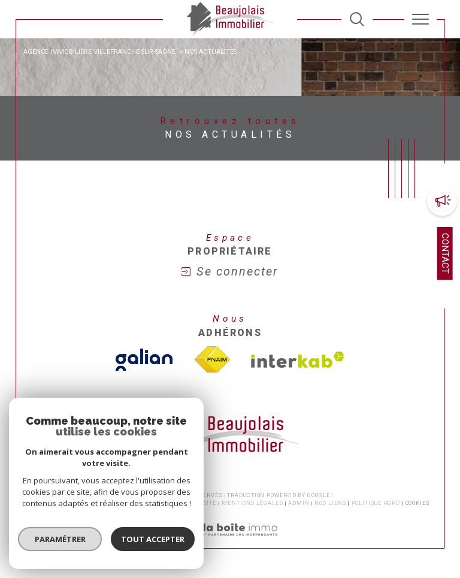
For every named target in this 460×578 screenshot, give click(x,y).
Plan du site (196, 503)
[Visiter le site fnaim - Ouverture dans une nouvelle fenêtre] (212, 360)
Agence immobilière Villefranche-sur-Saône (99, 52)
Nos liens (330, 503)
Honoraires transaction (129, 503)
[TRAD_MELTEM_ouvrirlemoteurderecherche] (357, 19)
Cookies (417, 503)
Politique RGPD (376, 503)
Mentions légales (252, 503)
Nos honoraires (56, 503)
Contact (445, 253)
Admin (299, 503)
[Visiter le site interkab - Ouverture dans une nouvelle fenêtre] (297, 360)
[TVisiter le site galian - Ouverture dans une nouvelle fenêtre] (144, 360)
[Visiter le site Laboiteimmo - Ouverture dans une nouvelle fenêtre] (230, 542)
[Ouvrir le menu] (420, 19)
